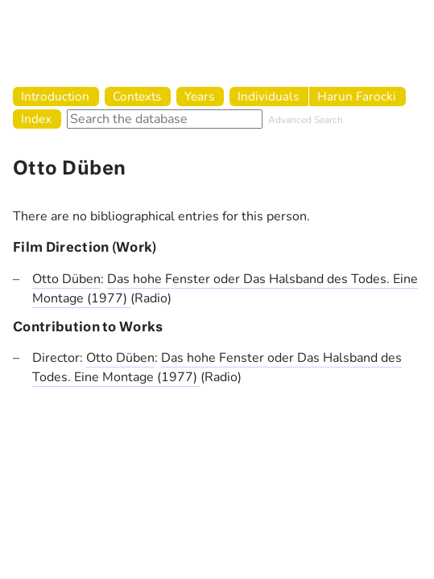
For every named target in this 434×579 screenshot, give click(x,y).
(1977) (108, 298)
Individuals (268, 96)
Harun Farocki (356, 96)
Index (36, 118)
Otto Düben (66, 279)
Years (199, 96)
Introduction (55, 96)
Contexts (137, 96)
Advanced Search (305, 119)
